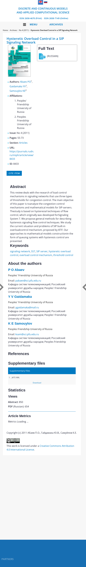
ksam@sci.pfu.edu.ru (27, 334)
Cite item (14, 173)
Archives (56, 24)
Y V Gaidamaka (20, 296)
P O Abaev (16, 270)
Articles (23, 142)
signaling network (20, 251)
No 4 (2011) (24, 30)
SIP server (42, 251)
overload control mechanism (35, 255)
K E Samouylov (20, 323)
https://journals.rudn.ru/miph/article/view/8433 (22, 155)
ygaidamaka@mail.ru (27, 307)
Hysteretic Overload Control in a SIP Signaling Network (54, 30)
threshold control (63, 255)
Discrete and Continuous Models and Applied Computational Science (43, 10)
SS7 (33, 251)
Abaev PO (25, 82)
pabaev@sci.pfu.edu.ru (28, 280)
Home (5, 30)
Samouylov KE (17, 90)
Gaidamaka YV (18, 86)
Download (37, 382)
